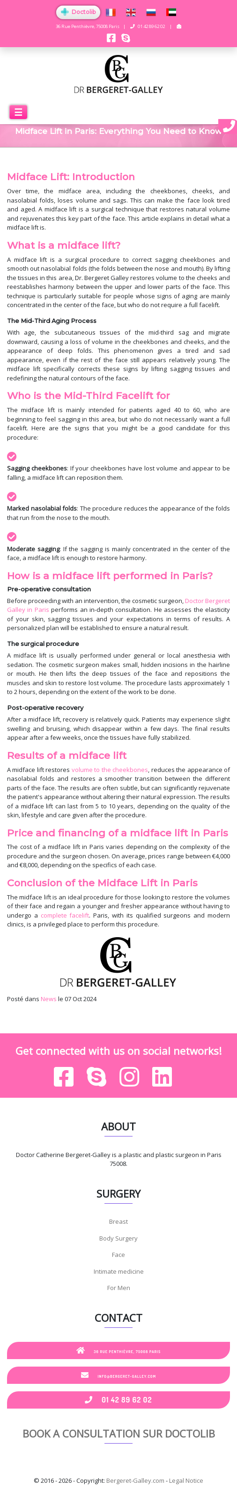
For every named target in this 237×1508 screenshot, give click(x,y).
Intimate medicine (119, 1271)
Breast (118, 1221)
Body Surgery (118, 1238)
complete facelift (65, 915)
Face (118, 1254)
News (49, 999)
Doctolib (78, 12)
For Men (118, 1288)
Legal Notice (186, 1480)
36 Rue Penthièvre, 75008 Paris (118, 1350)
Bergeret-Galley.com (135, 1480)
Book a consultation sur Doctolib (118, 1433)
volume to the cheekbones (110, 769)
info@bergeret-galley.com (118, 1375)
